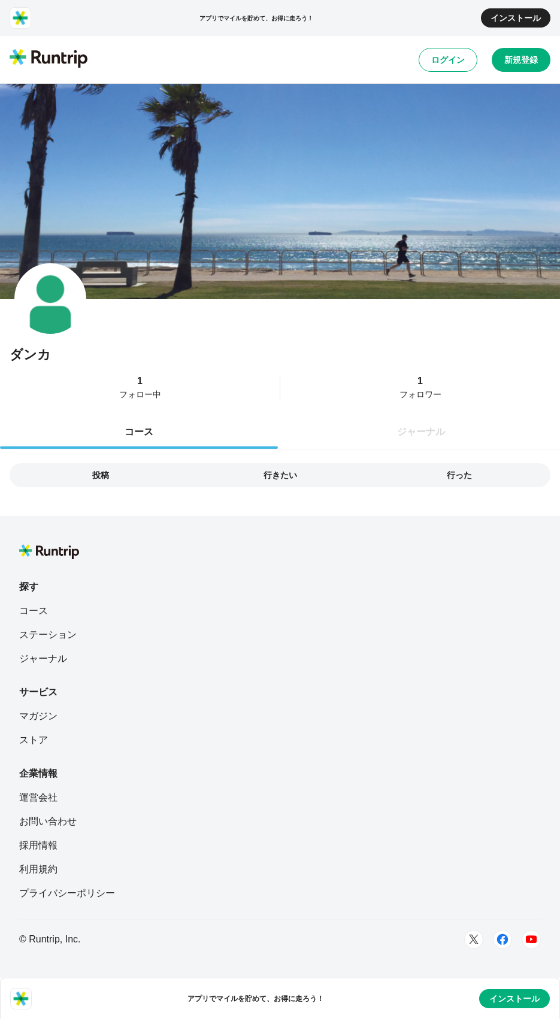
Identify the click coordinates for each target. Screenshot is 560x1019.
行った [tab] (459, 475)
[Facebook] (502, 939)
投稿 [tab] (100, 475)
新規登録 (521, 60)
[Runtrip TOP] (48, 59)
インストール (516, 18)
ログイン (448, 60)
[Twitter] (473, 939)
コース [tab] (139, 432)
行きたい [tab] (280, 475)
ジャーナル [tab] (421, 432)
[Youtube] (531, 939)
